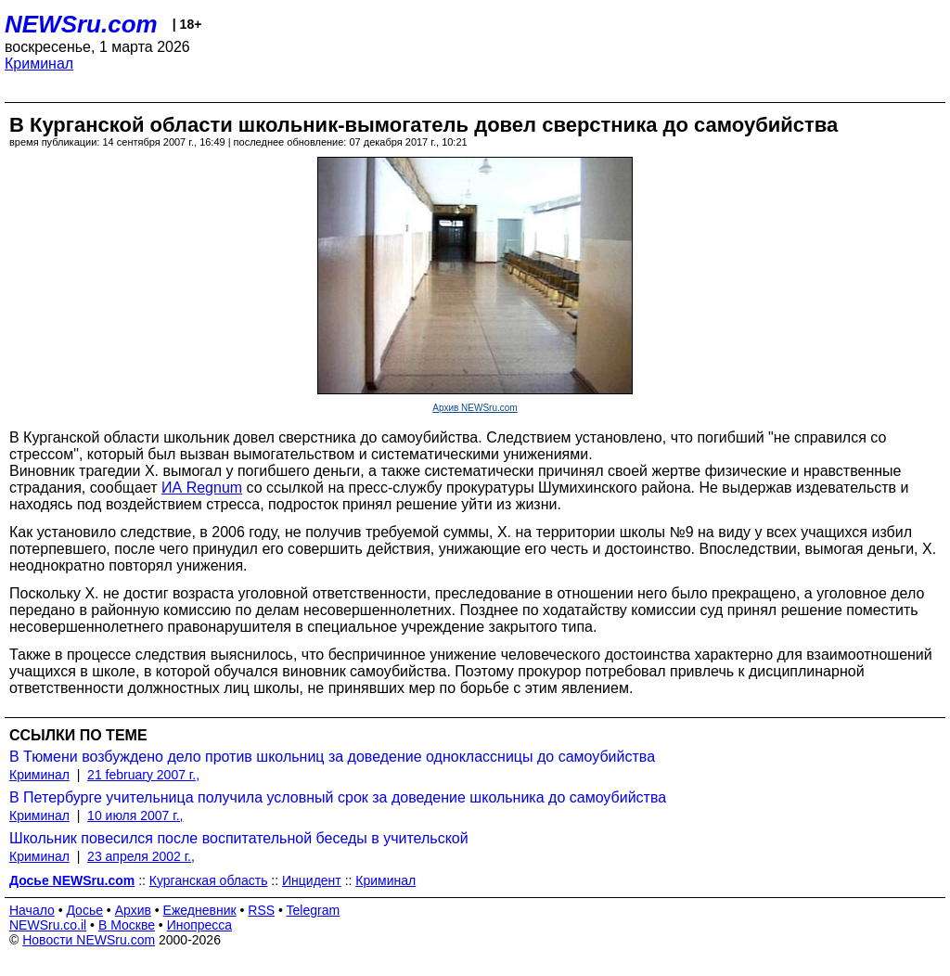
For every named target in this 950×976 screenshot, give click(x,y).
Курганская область (208, 880)
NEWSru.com (81, 24)
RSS (261, 910)
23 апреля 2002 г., (141, 856)
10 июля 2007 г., (135, 815)
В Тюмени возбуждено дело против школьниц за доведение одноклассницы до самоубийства (332, 756)
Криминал (39, 63)
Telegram (313, 910)
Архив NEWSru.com (474, 408)
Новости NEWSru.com (88, 939)
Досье (84, 910)
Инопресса (200, 925)
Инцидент (311, 880)
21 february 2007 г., (143, 774)
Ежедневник (200, 910)
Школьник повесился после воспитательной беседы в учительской (239, 838)
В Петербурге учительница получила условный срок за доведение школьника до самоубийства (337, 797)
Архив (133, 910)
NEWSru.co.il (47, 925)
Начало (32, 910)
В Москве (126, 925)
